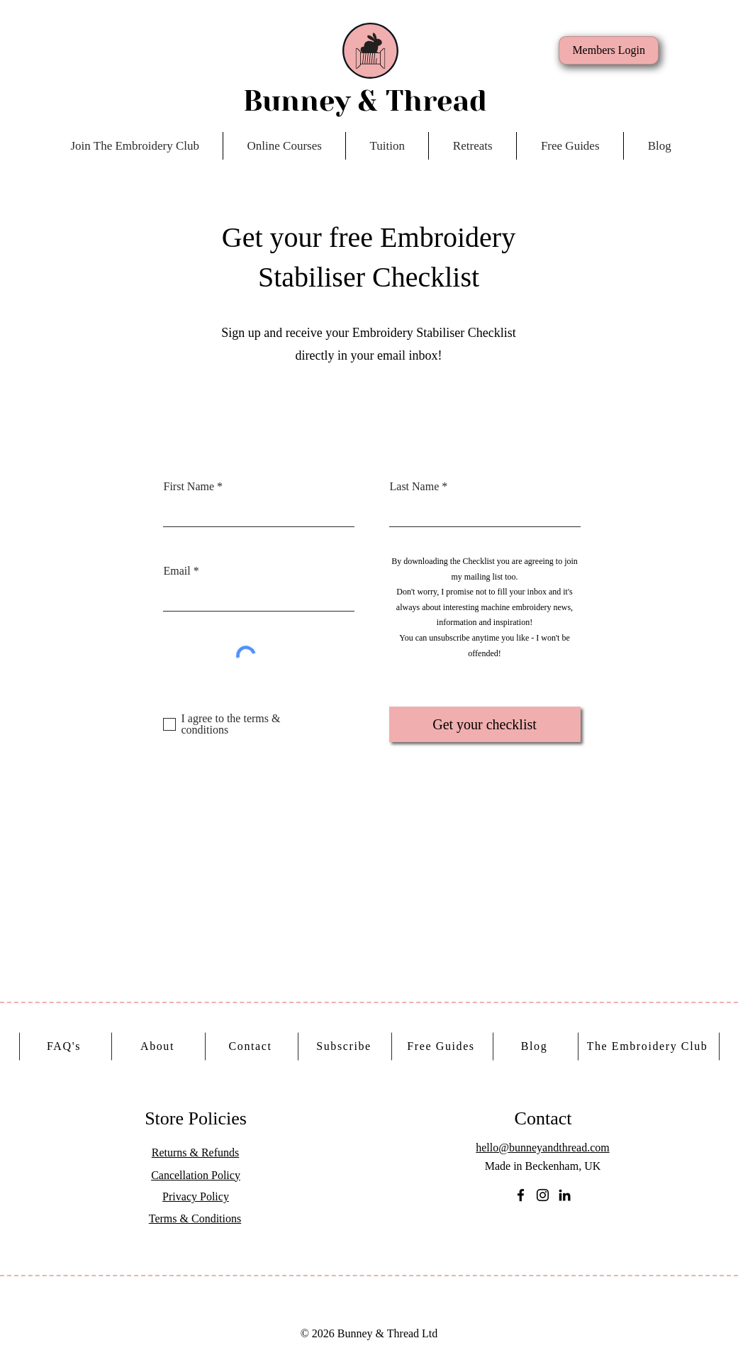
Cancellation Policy (195, 1175)
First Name (189, 486)
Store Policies (196, 1118)
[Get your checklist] (485, 724)
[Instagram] (543, 1195)
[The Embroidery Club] (649, 1046)
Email (177, 571)
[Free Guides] (442, 1046)
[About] (159, 1046)
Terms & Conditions (195, 1218)
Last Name (415, 486)
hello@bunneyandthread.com (542, 1147)
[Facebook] (521, 1195)
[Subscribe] (345, 1046)
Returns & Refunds (196, 1152)
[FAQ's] (65, 1046)
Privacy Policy (195, 1196)
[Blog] (535, 1046)
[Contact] (252, 1046)
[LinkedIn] (565, 1195)
